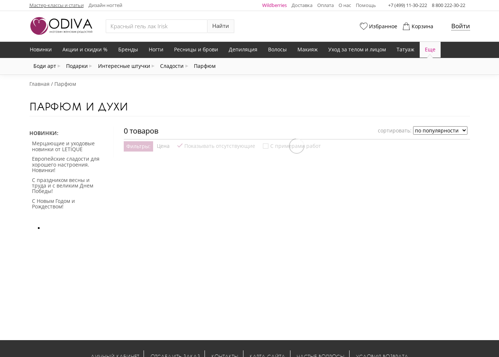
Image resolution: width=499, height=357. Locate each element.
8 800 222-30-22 (448, 5)
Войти (460, 26)
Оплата (325, 5)
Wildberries (274, 5)
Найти (220, 26)
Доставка (302, 5)
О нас (345, 5)
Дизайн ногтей (105, 5)
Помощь (366, 5)
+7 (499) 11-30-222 (407, 5)
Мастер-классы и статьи (56, 5)
